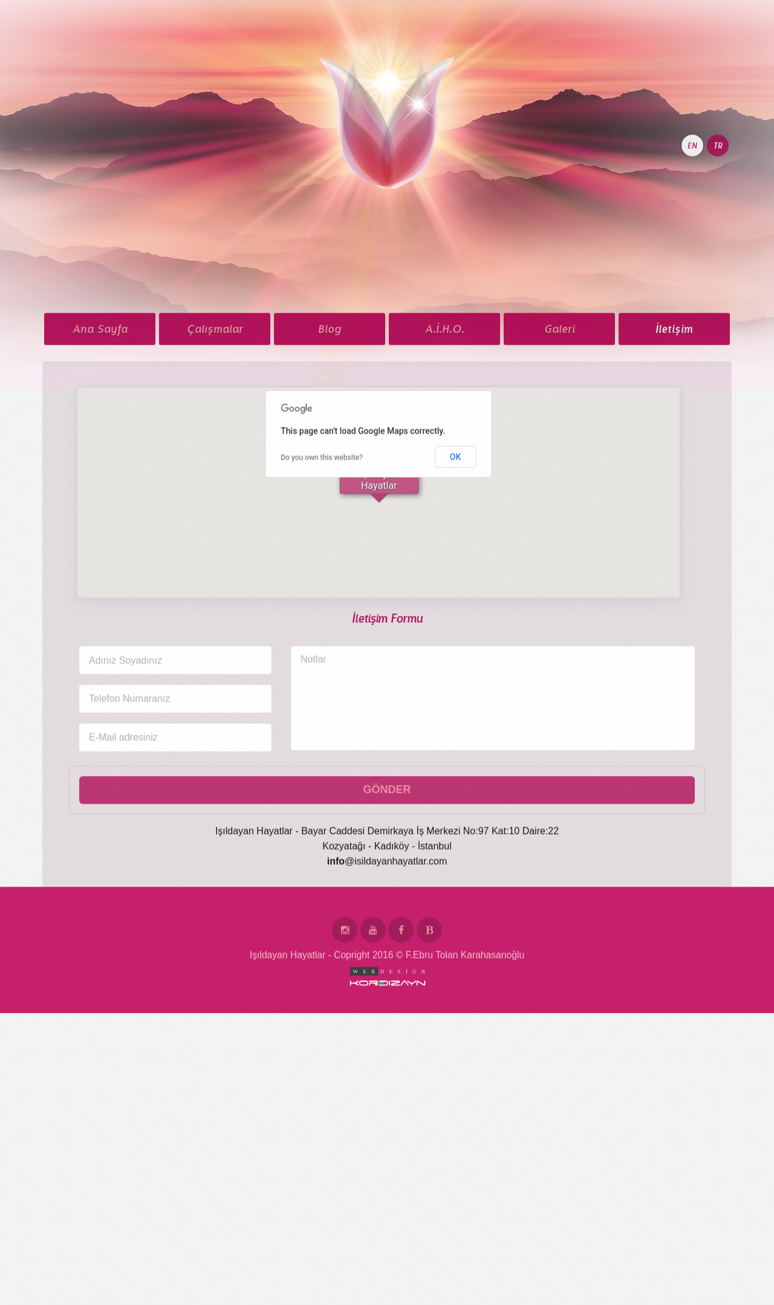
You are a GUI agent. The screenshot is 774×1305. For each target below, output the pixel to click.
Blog (329, 390)
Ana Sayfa (100, 390)
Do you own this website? (322, 518)
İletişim (674, 390)
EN (692, 206)
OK (455, 517)
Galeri (559, 390)
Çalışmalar (215, 390)
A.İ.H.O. (444, 390)
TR (718, 206)
